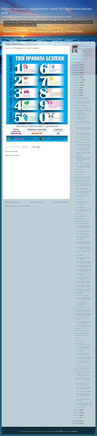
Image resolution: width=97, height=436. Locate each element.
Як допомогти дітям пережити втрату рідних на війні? (83, 357)
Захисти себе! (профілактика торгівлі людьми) (83, 322)
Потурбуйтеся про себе (81, 295)
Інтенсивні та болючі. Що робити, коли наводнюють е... (83, 379)
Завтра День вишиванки (81, 189)
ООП (77, 22)
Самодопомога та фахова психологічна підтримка (82, 149)
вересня (78, 85)
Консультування (9, 25)
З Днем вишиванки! (80, 172)
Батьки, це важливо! (80, 216)
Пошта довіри (49, 22)
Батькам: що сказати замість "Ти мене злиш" (83, 153)
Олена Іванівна (84, 46)
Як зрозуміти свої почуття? (82, 221)
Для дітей (69, 22)
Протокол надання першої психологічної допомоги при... (82, 395)
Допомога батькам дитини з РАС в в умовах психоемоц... (82, 237)
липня (77, 90)
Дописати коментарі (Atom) (22, 206)
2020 (77, 423)
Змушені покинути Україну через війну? (82, 258)
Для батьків (59, 22)
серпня (78, 87)
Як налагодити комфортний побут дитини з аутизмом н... (82, 243)
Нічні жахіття (79, 199)
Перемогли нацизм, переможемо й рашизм (82, 353)
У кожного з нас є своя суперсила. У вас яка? (82, 374)
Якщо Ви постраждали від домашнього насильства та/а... (83, 129)
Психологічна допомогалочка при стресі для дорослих (83, 247)
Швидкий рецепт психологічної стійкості (82, 343)
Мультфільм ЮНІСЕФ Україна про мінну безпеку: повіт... (83, 262)
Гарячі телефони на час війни (26, 25)
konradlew (59, 431)
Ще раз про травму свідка (82, 333)
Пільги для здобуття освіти (82, 139)
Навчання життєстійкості (82, 107)
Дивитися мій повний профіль (80, 58)
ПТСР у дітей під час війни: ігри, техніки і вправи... (83, 388)
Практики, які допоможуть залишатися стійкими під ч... (82, 227)
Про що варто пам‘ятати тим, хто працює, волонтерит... (83, 277)
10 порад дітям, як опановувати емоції (81, 384)
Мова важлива (79, 174)
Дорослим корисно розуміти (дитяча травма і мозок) (83, 281)
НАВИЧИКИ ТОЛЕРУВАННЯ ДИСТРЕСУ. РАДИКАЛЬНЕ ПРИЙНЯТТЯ (83, 113)
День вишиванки (79, 169)
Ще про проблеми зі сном (82, 231)
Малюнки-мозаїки (80, 407)
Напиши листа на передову (82, 366)
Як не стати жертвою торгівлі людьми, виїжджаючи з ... (83, 192)
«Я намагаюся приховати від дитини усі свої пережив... (83, 145)
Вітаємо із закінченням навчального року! (81, 98)
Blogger (74, 431)
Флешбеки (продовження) (82, 325)
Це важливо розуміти (81, 307)
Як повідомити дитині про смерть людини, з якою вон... (82, 362)
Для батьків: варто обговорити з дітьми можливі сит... (83, 289)
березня (78, 412)
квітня (77, 410)
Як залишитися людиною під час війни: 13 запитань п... (83, 270)
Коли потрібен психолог (26, 22)
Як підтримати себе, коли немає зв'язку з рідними (82, 121)
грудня (78, 77)
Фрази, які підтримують (81, 369)
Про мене (39, 22)
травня (78, 95)
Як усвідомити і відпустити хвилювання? (82, 273)
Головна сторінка (10, 22)
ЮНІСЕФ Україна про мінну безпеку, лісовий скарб (83, 310)
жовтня (78, 82)
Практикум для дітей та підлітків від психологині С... (82, 185)
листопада (79, 80)
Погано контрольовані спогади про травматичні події (83, 266)
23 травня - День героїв (82, 142)
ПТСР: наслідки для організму (83, 391)
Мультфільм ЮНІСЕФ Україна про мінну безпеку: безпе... (83, 314)
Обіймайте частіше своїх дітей (83, 181)
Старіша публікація (60, 202)
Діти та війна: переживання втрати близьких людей (82, 166)
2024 (76, 70)
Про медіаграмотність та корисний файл (82, 117)
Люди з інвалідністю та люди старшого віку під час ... (83, 210)
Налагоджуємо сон (80, 328)
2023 (76, 72)
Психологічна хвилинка (81, 223)
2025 (76, 67)
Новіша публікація (12, 202)
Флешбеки (78, 338)
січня (77, 417)
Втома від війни (79, 207)
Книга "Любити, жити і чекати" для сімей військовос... (81, 203)
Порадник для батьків (81, 105)
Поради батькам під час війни (83, 163)
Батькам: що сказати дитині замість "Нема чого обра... (83, 133)
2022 (76, 75)
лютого (78, 415)
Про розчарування (80, 218)
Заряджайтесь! (79, 213)
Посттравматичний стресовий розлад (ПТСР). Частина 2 (83, 403)
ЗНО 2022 (79, 255)
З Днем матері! (79, 350)
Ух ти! (77, 125)
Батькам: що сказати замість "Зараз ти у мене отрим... (83, 177)
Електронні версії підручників (83, 371)
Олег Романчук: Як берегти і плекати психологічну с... (83, 347)
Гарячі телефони (87, 22)
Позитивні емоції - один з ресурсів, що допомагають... (83, 285)
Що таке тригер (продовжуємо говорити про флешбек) (83, 298)
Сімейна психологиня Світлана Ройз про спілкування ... (81, 303)
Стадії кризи (78, 340)
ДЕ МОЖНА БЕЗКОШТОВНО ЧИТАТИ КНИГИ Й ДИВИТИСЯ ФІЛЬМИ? (83, 158)
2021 (76, 421)
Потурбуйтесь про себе (81, 137)
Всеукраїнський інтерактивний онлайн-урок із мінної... (83, 102)
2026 (76, 65)
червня (78, 92)
